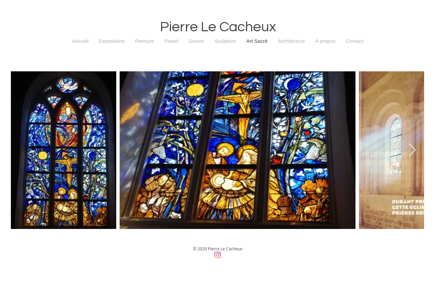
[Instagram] (217, 255)
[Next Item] (412, 150)
